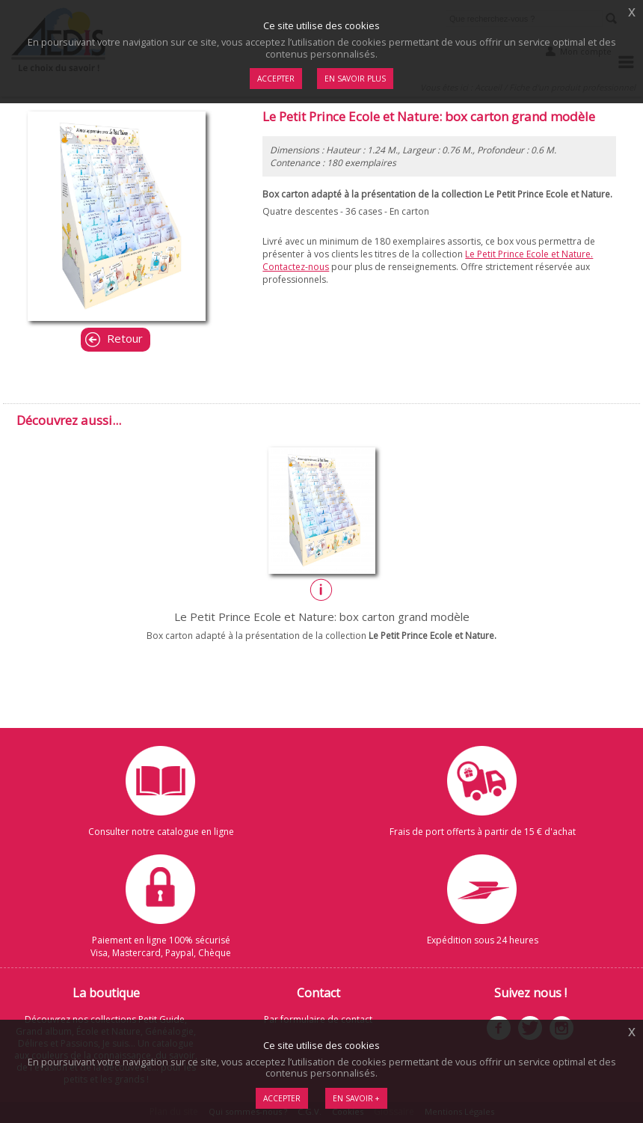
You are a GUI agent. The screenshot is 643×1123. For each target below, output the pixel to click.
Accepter (282, 1098)
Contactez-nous (295, 266)
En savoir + (356, 1098)
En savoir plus (355, 78)
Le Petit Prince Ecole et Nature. (529, 254)
